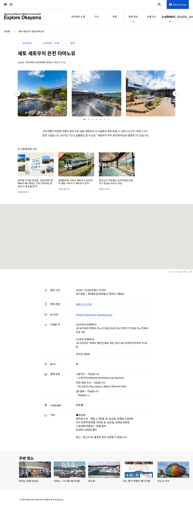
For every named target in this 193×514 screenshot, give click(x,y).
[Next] (175, 93)
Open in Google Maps (179, 271)
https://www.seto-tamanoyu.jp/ (94, 314)
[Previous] (17, 93)
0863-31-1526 (84, 304)
